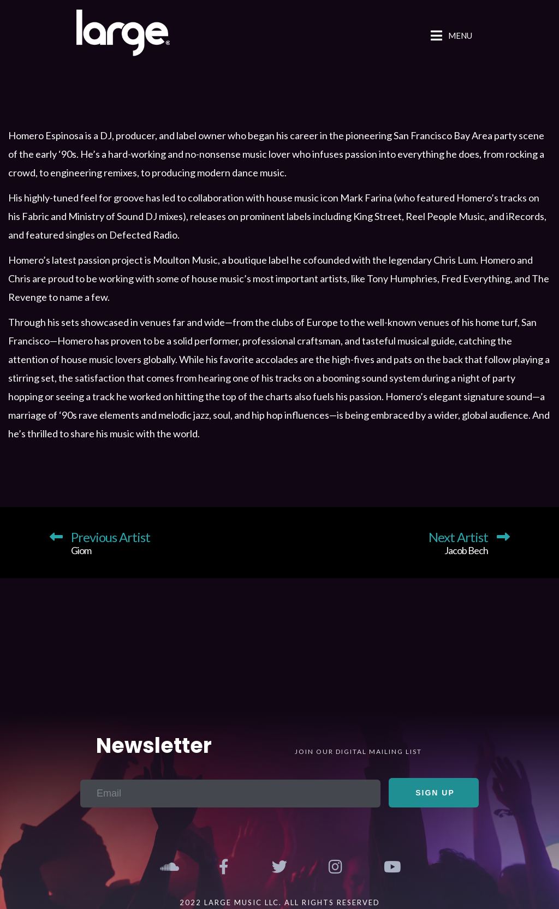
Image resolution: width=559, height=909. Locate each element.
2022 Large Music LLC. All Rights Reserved (280, 902)
